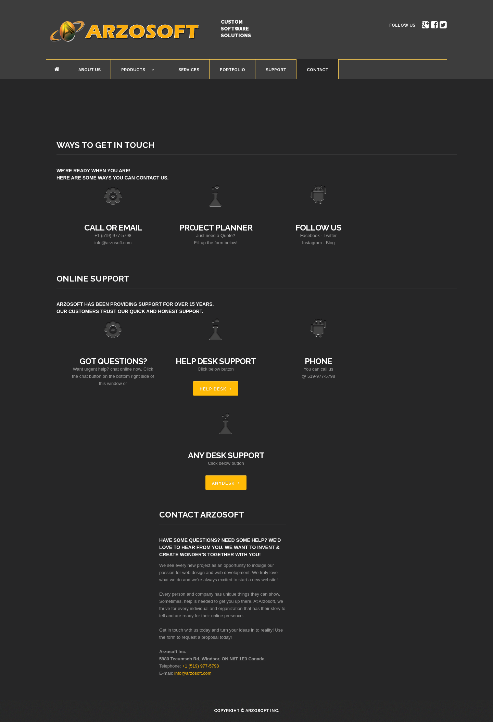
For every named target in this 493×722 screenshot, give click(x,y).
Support (276, 69)
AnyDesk (223, 483)
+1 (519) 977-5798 (200, 666)
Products (132, 71)
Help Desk (213, 389)
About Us (89, 69)
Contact (317, 69)
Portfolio (232, 69)
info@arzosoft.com (193, 673)
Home (57, 69)
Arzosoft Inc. (262, 710)
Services (188, 69)
